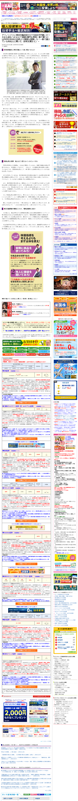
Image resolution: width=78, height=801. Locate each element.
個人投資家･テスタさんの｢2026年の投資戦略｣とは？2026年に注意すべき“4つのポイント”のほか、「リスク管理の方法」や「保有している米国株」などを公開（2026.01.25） (25, 771)
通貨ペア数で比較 (59, 694)
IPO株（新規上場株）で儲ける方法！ (64, 596)
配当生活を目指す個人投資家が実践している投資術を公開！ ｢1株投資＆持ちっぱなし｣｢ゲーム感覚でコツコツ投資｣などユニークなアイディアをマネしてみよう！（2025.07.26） (26, 787)
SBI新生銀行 (66, 261)
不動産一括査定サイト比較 (61, 666)
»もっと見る (48, 790)
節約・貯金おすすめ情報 (61, 623)
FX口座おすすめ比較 (59, 684)
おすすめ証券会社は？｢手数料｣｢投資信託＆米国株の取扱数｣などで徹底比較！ (65, 71)
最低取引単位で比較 (60, 692)
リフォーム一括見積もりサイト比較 (63, 675)
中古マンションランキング (60, 670)
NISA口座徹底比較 (59, 601)
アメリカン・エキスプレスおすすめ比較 (65, 609)
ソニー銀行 (66, 270)
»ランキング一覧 (71, 203)
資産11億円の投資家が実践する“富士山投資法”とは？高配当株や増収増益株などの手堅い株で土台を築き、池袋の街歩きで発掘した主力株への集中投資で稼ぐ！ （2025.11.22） (26, 779)
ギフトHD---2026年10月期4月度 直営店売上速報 (65, 194)
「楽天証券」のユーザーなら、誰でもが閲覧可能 (66, 77)
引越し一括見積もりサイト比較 (62, 673)
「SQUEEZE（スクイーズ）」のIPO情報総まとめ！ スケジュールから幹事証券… (65, 137)
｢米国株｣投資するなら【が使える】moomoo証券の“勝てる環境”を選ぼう (66, 58)
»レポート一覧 (64, 203)
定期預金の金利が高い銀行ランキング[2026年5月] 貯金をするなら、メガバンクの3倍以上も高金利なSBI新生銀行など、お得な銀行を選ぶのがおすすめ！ (67, 156)
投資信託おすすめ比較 (60, 599)
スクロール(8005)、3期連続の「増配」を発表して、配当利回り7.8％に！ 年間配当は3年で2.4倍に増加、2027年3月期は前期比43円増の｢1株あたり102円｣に (66, 174)
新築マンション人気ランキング (62, 668)
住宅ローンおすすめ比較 (61, 616)
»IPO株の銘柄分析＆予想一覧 (70, 149)
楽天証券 (66, 211)
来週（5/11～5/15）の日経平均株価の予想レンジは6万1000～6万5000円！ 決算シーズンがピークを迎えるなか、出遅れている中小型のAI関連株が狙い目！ (67, 168)
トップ (2, 18)
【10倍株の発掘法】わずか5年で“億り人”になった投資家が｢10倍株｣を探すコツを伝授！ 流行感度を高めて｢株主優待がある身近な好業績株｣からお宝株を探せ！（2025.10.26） (26, 783)
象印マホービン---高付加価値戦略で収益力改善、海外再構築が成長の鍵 (65, 201)
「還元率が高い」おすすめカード (63, 708)
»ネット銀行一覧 (73, 273)
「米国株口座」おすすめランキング (64, 703)
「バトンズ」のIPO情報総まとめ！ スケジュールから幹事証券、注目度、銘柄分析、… (66, 143)
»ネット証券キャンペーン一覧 (69, 241)
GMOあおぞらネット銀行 (66, 252)
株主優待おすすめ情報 (60, 597)
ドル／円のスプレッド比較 (61, 721)
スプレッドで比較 (59, 689)
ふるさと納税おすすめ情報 (61, 621)
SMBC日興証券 (23, 798)
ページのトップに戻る (46, 741)
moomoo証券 (66, 229)
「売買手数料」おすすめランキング (64, 701)
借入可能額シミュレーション (62, 663)
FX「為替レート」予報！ (60, 723)
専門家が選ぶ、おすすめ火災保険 (62, 672)
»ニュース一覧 (57, 203)
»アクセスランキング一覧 (71, 185)
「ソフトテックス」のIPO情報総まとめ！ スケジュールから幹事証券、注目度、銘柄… (66, 146)
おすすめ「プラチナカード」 (62, 713)
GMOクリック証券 (63, 642)
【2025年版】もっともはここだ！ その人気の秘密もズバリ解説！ (66, 81)
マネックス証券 (66, 220)
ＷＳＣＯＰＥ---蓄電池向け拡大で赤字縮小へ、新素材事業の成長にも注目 (66, 198)
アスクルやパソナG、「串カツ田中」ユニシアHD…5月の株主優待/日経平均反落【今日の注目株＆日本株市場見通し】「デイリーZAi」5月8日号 (66, 50)
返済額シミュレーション (61, 661)
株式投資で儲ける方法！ (9, 18)
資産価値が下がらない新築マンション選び (65, 620)
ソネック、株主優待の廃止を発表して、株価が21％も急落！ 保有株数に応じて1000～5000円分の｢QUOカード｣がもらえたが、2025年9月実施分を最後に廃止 (67, 162)
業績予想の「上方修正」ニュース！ (63, 704)
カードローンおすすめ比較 (61, 625)
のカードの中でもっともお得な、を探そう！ (66, 64)
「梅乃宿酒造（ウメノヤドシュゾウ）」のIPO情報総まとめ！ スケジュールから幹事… (65, 133)
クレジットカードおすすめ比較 (62, 608)
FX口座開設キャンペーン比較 (62, 687)
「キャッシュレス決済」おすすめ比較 (64, 613)
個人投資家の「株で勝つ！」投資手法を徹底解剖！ (23, 18)
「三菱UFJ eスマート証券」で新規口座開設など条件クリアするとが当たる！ (66, 61)
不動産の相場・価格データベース (62, 678)
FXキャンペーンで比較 (60, 716)
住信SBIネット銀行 (66, 257)
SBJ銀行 (66, 266)
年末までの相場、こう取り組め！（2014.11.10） (13, 751)
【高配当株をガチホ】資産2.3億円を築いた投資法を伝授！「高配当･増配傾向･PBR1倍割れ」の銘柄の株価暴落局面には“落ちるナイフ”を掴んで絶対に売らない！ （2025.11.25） (25, 775)
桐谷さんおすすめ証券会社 (61, 606)
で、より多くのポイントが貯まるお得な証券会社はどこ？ (66, 68)
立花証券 (66, 238)
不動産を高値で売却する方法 (62, 618)
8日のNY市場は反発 (60, 191)
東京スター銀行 (66, 248)
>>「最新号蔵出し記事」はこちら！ (62, 553)
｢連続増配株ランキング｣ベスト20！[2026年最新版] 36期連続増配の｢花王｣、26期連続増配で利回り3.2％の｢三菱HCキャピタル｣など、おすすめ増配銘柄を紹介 (67, 180)
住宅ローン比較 (58, 658)
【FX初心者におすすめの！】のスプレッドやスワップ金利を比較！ (66, 84)
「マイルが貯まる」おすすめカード (64, 710)
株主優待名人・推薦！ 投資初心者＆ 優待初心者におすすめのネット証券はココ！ (66, 87)
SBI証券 (37, 798)
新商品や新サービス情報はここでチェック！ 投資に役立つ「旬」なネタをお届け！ (66, 46)
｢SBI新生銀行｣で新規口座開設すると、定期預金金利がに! (66, 74)
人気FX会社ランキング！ (61, 685)
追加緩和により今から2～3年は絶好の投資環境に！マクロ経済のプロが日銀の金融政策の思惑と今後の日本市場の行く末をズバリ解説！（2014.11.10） (25, 748)
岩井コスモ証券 (8, 798)
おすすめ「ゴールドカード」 (62, 711)
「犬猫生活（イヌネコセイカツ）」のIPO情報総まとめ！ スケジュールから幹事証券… (65, 140)
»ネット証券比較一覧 (58, 241)
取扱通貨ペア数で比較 (60, 720)
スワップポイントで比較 (61, 691)
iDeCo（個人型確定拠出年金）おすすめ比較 (66, 603)
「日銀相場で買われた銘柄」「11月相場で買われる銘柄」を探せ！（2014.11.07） (21, 754)
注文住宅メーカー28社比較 (61, 677)
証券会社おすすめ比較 (59, 699)
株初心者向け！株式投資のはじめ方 (63, 604)
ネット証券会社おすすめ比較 (62, 594)
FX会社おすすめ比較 (59, 715)
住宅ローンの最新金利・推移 (62, 660)
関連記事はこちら (21, 702)
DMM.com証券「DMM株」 (66, 233)
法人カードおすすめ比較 (61, 611)
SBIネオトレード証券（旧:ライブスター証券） (66, 648)
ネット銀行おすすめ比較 (61, 615)
